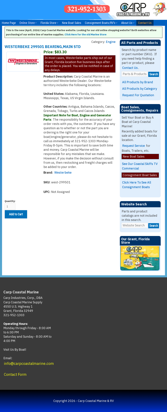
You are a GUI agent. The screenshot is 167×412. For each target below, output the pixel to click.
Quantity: (10, 205)
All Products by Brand (137, 82)
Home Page (9, 23)
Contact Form (15, 374)
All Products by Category (139, 89)
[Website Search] (135, 225)
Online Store (27, 23)
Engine (111, 42)
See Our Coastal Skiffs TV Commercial (140, 166)
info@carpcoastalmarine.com (29, 363)
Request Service (133, 146)
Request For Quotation (138, 95)
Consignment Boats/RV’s (100, 23)
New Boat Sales (71, 23)
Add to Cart (16, 214)
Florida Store (48, 23)
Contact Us (145, 23)
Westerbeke (63, 172)
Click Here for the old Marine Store (86, 34)
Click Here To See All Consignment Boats (136, 184)
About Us (126, 23)
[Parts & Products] (135, 74)
